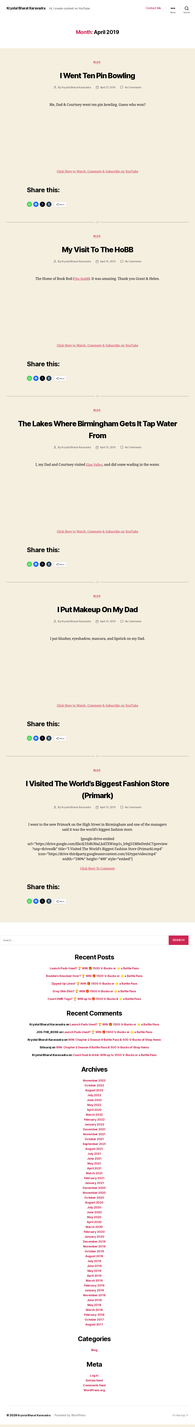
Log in (94, 1378)
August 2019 (94, 1258)
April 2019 (94, 1278)
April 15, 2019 (107, 262)
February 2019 (94, 1288)
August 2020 (94, 1205)
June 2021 (94, 1161)
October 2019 (94, 1254)
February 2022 (94, 1122)
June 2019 (94, 1268)
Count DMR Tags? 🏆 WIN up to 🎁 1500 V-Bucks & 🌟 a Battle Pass (94, 1001)
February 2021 (94, 1180)
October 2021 (94, 1141)
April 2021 (94, 1171)
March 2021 (94, 1176)
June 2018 (94, 1302)
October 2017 (94, 1322)
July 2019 (94, 1263)
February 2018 (94, 1317)
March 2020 (94, 1229)
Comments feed (94, 1388)
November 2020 (94, 1195)
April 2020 (94, 1224)
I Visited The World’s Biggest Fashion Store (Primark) (97, 791)
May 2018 (94, 1307)
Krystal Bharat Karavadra (28, 8)
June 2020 (94, 1215)
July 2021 (94, 1156)
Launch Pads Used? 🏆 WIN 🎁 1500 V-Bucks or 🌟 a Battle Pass (94, 971)
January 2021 (94, 1185)
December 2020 (94, 1190)
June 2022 (94, 1102)
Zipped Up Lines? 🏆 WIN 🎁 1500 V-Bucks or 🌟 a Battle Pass (94, 986)
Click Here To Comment (97, 871)
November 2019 (94, 1249)
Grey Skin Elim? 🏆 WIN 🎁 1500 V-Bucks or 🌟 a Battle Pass (94, 994)
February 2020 (94, 1234)
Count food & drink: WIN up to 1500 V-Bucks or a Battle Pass (114, 1057)
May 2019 (94, 1273)
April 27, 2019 (107, 88)
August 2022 (94, 1093)
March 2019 (94, 1283)
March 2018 (94, 1312)
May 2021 (94, 1166)
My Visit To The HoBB (97, 249)
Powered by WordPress (73, 1418)
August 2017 (94, 1327)
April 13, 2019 (107, 623)
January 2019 (94, 1293)
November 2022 (94, 1083)
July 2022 (94, 1097)
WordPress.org (94, 1392)
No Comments (133, 88)
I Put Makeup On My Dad (97, 610)
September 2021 (94, 1146)
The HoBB (81, 280)
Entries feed (94, 1383)
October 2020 (94, 1200)
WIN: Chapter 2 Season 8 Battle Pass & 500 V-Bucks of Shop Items (114, 1042)
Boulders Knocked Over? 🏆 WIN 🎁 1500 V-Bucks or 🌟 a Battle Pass (94, 978)
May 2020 (94, 1219)
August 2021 (94, 1151)
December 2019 (94, 1244)
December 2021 (94, 1132)
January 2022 (94, 1127)
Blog (97, 62)
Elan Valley (94, 466)
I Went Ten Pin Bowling (97, 75)
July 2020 (94, 1210)
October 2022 (94, 1088)
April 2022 (94, 1112)
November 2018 (94, 1297)
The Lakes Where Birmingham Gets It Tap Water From (97, 430)
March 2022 (94, 1117)
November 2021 (94, 1136)
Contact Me (153, 8)
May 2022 (94, 1107)
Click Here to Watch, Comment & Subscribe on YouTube (97, 172)
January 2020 (94, 1239)
